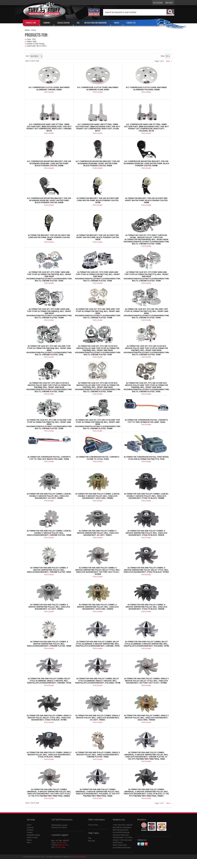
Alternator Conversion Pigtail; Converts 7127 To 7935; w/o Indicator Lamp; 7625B (49, 458)
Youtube (146, 844)
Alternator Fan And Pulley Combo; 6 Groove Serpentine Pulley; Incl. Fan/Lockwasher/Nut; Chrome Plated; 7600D (49, 644)
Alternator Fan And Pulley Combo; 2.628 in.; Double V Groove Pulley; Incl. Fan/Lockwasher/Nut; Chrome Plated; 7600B (49, 533)
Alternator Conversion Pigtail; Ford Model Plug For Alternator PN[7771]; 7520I (146, 458)
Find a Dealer (49, 242)
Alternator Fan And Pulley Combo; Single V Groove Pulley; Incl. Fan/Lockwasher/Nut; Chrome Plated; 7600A (97, 754)
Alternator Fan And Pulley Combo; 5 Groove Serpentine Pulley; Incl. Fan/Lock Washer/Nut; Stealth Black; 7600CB (146, 533)
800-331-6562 (64, 845)
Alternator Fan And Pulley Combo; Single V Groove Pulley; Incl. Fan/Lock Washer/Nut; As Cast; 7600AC (97, 717)
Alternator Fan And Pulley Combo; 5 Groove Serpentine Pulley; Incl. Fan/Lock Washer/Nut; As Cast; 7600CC (98, 533)
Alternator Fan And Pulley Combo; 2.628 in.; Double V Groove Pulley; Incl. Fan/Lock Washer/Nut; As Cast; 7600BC (49, 496)
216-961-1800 (61, 843)
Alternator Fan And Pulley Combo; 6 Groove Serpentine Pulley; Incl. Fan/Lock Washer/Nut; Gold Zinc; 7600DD (98, 607)
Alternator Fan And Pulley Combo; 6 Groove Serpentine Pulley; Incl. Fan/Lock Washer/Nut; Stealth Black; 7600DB (146, 607)
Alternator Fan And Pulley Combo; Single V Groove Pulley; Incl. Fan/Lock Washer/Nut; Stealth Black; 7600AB (49, 754)
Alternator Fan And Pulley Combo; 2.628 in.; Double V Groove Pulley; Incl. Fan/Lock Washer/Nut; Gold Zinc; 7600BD (97, 496)
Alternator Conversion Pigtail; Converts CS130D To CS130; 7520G (97, 458)
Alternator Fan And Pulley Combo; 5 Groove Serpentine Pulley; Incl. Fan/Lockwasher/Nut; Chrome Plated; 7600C (49, 570)
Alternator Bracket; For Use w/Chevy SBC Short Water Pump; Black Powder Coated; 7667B (97, 237)
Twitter (142, 844)
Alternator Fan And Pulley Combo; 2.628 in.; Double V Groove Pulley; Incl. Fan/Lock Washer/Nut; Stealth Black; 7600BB (146, 496)
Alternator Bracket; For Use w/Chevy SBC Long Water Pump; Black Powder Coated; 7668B (49, 237)
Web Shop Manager (78, 857)
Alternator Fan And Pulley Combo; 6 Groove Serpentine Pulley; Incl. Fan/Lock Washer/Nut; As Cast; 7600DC (49, 607)
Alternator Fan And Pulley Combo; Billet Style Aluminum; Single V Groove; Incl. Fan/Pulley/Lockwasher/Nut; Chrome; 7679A (49, 681)
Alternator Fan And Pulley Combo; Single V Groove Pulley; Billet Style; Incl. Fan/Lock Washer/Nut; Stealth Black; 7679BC (49, 717)
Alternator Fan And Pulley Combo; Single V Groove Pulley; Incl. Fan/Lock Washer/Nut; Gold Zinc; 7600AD (146, 717)
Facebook (138, 844)
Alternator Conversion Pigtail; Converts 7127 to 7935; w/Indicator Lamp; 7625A (146, 421)
